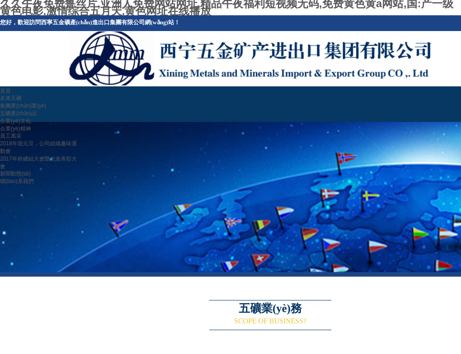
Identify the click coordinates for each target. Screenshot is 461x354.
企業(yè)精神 (15, 128)
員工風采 (11, 136)
